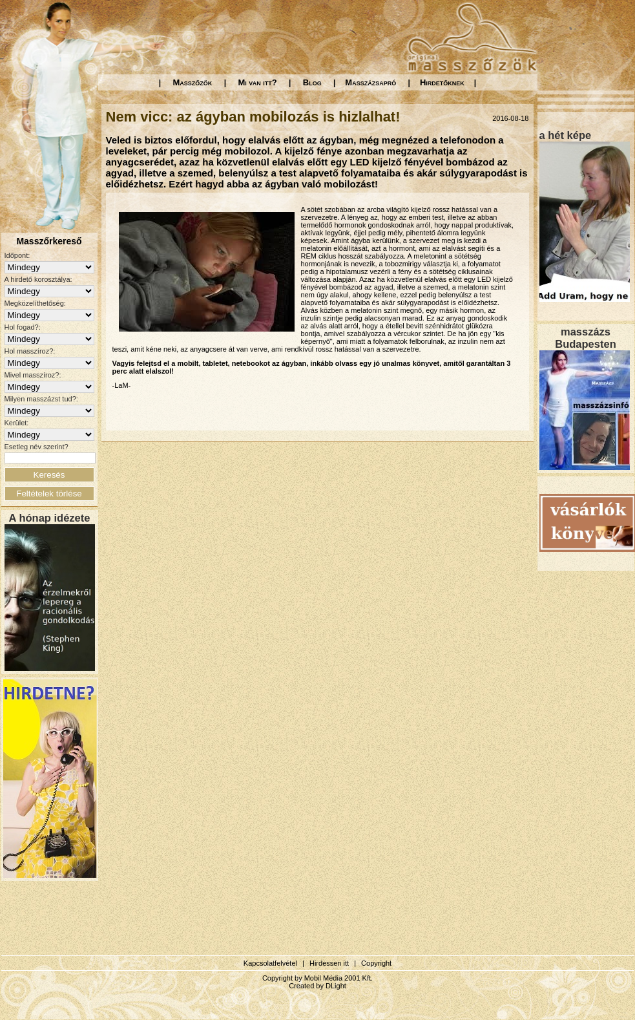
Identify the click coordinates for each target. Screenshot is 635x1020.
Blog (312, 82)
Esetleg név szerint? (36, 447)
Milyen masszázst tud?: (41, 399)
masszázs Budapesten (585, 338)
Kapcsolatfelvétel (270, 963)
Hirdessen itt (329, 963)
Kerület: (17, 423)
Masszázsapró (370, 82)
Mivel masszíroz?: (33, 375)
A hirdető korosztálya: (38, 279)
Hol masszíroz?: (30, 351)
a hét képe (565, 135)
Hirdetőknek (442, 82)
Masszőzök (193, 82)
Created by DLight (317, 986)
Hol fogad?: (23, 327)
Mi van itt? (257, 82)
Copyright (376, 963)
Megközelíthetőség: (35, 303)
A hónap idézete (49, 518)
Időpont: (17, 255)
